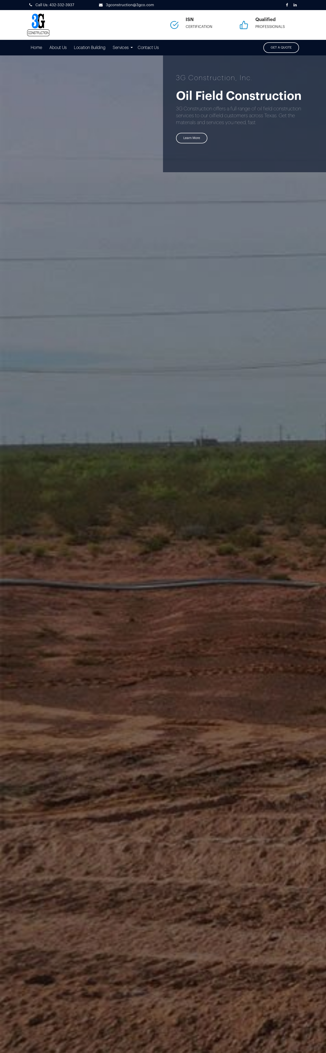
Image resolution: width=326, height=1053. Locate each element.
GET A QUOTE (281, 47)
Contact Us (148, 48)
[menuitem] (36, 47)
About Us (58, 48)
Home (36, 48)
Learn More (191, 138)
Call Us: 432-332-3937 (50, 5)
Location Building (89, 48)
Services (120, 48)
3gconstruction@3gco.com (125, 5)
